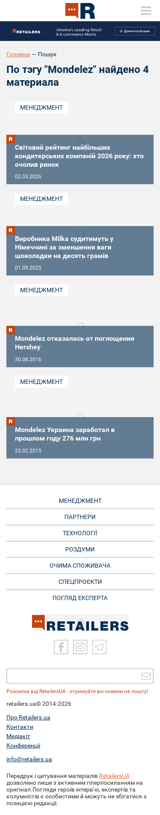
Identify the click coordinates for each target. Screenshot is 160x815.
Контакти (19, 726)
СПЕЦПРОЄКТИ (80, 581)
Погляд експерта (80, 598)
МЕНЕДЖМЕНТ (80, 500)
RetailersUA (114, 775)
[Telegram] (99, 647)
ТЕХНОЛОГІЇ (80, 533)
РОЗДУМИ (80, 549)
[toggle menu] (146, 10)
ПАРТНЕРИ (80, 516)
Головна (18, 54)
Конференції (23, 745)
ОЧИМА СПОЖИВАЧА (80, 565)
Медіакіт (18, 736)
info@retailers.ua (29, 759)
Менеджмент (41, 107)
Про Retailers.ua (28, 717)
